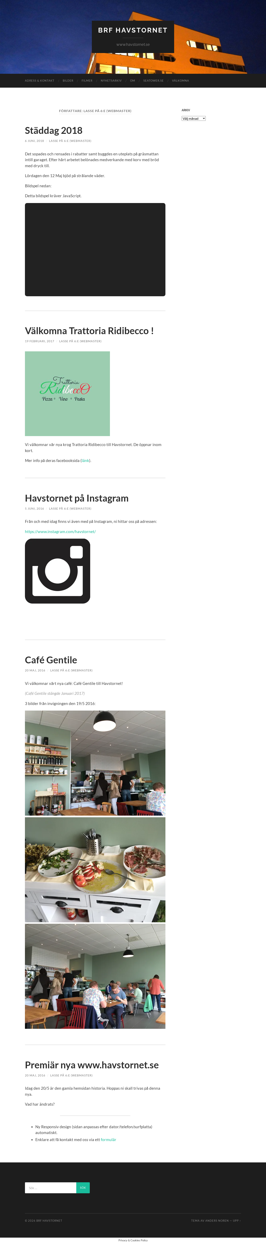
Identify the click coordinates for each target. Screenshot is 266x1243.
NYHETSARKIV (111, 80)
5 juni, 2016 (34, 508)
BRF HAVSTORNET (133, 30)
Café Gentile (51, 659)
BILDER (68, 80)
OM (132, 80)
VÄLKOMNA (180, 80)
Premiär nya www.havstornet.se (92, 1064)
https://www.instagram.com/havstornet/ (60, 531)
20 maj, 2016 (35, 670)
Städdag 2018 (54, 130)
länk (85, 460)
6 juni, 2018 (34, 141)
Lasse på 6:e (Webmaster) (70, 141)
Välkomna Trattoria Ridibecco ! (89, 330)
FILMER (87, 80)
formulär (108, 1139)
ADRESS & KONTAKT (39, 80)
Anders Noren (217, 1220)
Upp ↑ (237, 1220)
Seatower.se (153, 80)
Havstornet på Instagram (77, 498)
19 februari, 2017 (39, 341)
